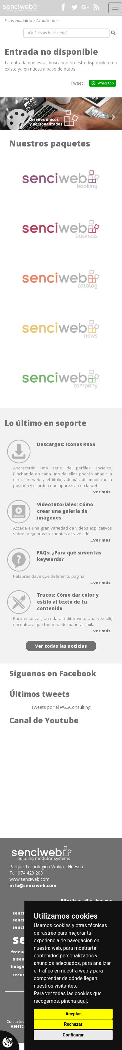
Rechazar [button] (73, 1024)
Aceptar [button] (73, 1013)
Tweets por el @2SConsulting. (61, 707)
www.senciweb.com (29, 879)
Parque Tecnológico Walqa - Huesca (46, 866)
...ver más (99, 492)
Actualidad (45, 20)
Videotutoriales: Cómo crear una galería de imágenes (65, 511)
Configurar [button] (73, 1034)
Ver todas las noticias (61, 646)
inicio (27, 20)
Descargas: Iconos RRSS (66, 444)
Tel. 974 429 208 (26, 873)
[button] (9, 113)
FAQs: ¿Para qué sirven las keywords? (69, 555)
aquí (82, 1001)
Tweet (76, 83)
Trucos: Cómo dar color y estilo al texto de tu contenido (68, 601)
